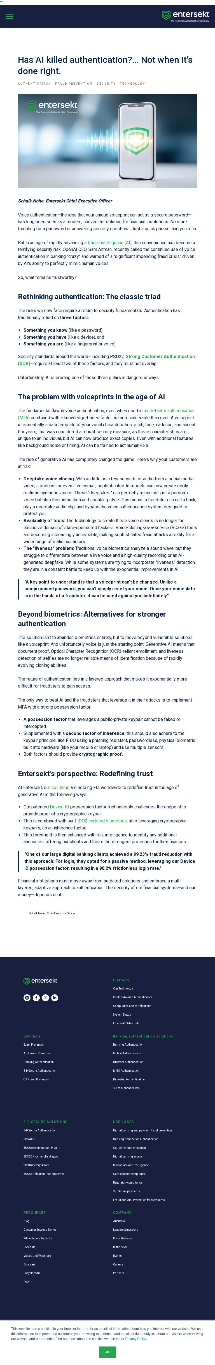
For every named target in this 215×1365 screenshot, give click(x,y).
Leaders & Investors (125, 1229)
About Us (119, 1221)
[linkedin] (54, 997)
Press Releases (123, 1238)
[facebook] (36, 997)
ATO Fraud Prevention (37, 1053)
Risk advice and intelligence (131, 1165)
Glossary (30, 1264)
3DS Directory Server (36, 1165)
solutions (61, 787)
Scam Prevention (34, 1044)
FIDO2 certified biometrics (101, 821)
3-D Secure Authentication (40, 1070)
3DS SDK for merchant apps (41, 1156)
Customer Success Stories (40, 1229)
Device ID (59, 807)
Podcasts (30, 1247)
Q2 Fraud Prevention (37, 1079)
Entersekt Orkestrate (126, 1023)
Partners (118, 1273)
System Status (122, 1014)
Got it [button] (108, 1352)
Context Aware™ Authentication (133, 997)
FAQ (26, 1281)
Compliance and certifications (132, 1005)
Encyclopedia (32, 1273)
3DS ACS (29, 1139)
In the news (120, 1247)
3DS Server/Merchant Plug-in (42, 1147)
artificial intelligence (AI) (108, 242)
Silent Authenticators (126, 1088)
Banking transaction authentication (135, 1139)
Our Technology (123, 988)
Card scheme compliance (129, 1173)
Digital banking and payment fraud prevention (142, 1130)
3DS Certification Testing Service (44, 1173)
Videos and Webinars (37, 1255)
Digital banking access (128, 1156)
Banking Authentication (39, 1062)
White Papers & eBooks (38, 1238)
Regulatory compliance (127, 1182)
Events (117, 1255)
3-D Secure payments (126, 1191)
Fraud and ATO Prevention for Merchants (139, 1200)
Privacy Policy (135, 1339)
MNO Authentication (126, 1070)
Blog (26, 1221)
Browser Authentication (128, 1062)
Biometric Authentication (129, 1079)
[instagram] (27, 997)
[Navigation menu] (9, 16)
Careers (118, 1264)
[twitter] (45, 997)
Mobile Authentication (127, 1053)
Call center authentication (129, 1147)
